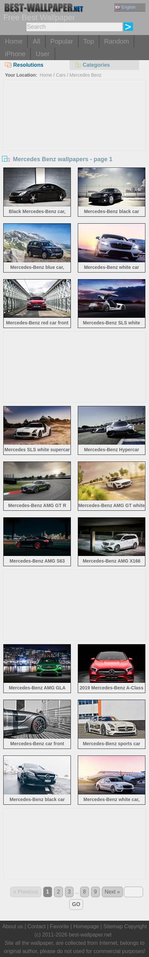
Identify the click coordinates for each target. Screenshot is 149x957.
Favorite (59, 926)
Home (13, 41)
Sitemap (113, 926)
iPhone (15, 53)
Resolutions (24, 65)
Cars (61, 75)
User (42, 53)
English (125, 7)
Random (116, 41)
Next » (112, 892)
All (36, 41)
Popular (61, 41)
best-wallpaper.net (90, 935)
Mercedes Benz (86, 75)
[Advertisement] (74, 130)
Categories (92, 65)
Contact (36, 926)
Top (88, 41)
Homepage (86, 926)
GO (76, 904)
